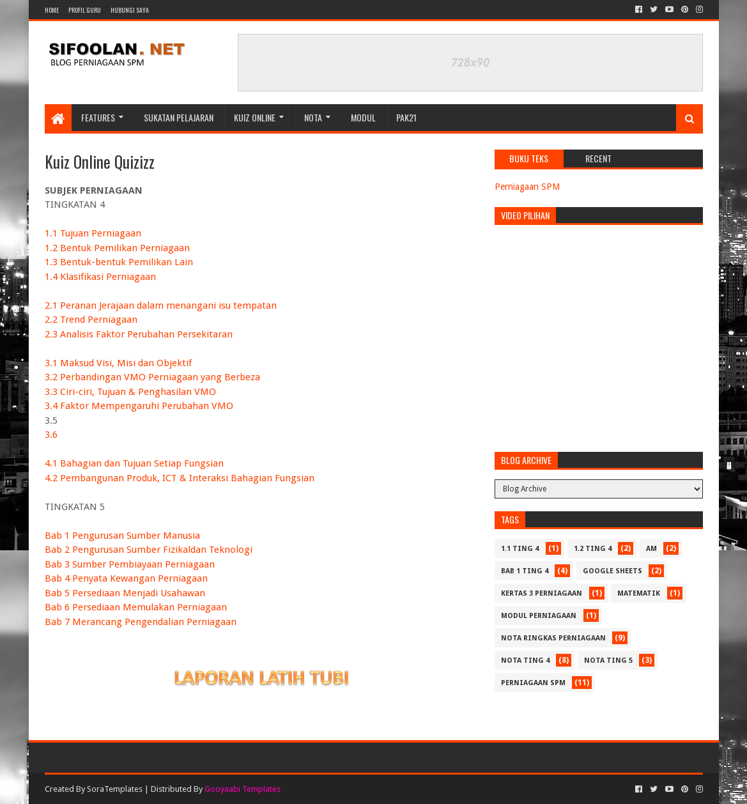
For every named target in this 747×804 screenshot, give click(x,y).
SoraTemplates (114, 789)
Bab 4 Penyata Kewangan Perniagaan (126, 578)
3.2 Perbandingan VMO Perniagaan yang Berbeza (152, 377)
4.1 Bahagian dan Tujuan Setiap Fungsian (134, 463)
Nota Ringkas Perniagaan (553, 638)
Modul (363, 117)
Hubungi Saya (130, 10)
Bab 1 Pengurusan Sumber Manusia (122, 535)
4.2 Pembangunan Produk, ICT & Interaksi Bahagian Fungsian (179, 478)
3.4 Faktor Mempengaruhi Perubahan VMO (139, 406)
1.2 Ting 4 (593, 549)
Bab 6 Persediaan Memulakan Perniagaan (136, 607)
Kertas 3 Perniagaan (541, 593)
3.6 (51, 434)
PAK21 (406, 117)
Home (52, 10)
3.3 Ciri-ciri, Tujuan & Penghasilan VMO (130, 392)
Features (98, 117)
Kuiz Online (254, 117)
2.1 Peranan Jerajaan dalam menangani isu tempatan (161, 305)
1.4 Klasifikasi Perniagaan (100, 276)
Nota (313, 117)
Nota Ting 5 (608, 660)
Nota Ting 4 (525, 660)
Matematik (638, 593)
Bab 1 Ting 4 (524, 571)
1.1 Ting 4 (520, 549)
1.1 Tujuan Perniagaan (93, 233)
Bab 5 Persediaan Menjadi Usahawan (125, 593)
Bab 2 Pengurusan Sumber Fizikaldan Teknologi (148, 549)
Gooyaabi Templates (242, 789)
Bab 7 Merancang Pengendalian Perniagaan (140, 622)
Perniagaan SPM (527, 187)
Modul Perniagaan (538, 616)
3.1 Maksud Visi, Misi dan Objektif (118, 363)
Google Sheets (612, 571)
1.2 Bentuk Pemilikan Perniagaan (117, 248)
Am (651, 549)
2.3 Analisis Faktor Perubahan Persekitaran (139, 334)
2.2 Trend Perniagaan (91, 319)
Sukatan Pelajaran (178, 117)
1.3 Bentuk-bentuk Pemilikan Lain (119, 262)
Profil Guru (84, 10)
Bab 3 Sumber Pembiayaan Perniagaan (130, 564)
